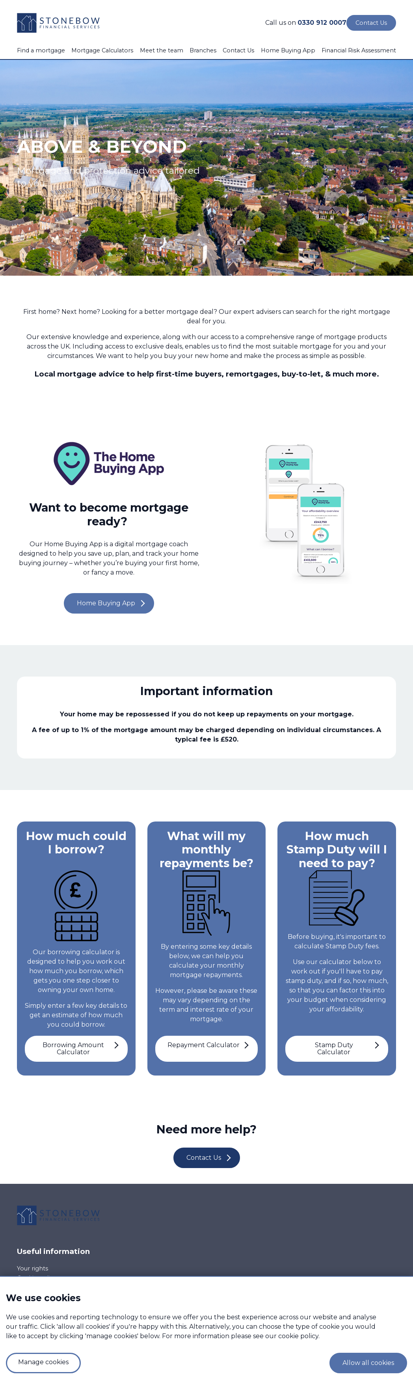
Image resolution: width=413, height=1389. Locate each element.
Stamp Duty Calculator (334, 1048)
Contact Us (238, 50)
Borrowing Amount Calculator (73, 1048)
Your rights (32, 1268)
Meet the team (161, 50)
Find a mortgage (41, 50)
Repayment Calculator (203, 1045)
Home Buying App (288, 50)
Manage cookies (43, 1362)
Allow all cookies (368, 1363)
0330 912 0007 (322, 22)
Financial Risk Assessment (359, 50)
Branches (203, 50)
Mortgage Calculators (102, 50)
